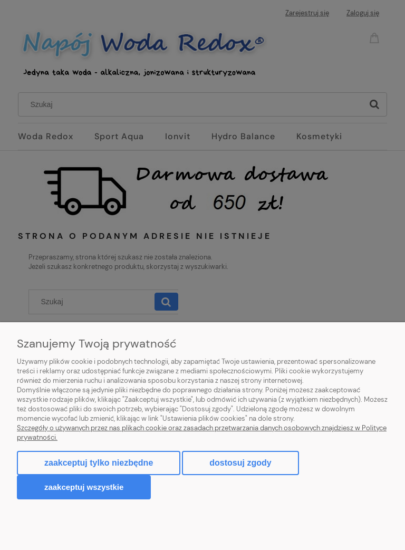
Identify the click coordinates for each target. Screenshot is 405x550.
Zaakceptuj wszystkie (83, 487)
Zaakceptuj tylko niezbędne (98, 462)
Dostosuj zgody (240, 462)
